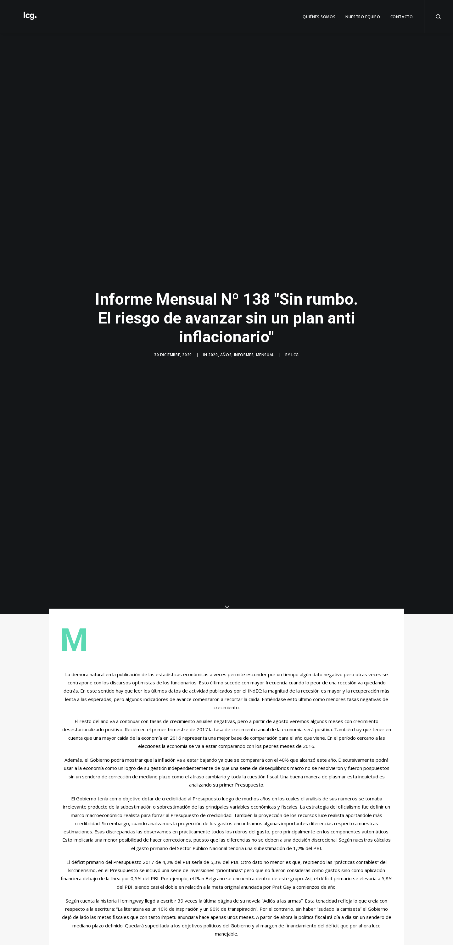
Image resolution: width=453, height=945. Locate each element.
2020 (213, 350)
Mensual (265, 350)
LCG (295, 350)
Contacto (401, 16)
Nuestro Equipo (362, 16)
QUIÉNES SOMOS (319, 16)
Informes (244, 350)
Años (226, 350)
